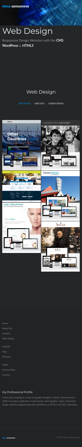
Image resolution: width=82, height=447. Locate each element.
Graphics (6, 333)
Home (5, 323)
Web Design (8, 338)
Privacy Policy (8, 369)
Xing (4, 351)
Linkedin (6, 346)
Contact (6, 374)
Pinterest (6, 356)
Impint (5, 364)
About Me (7, 328)
